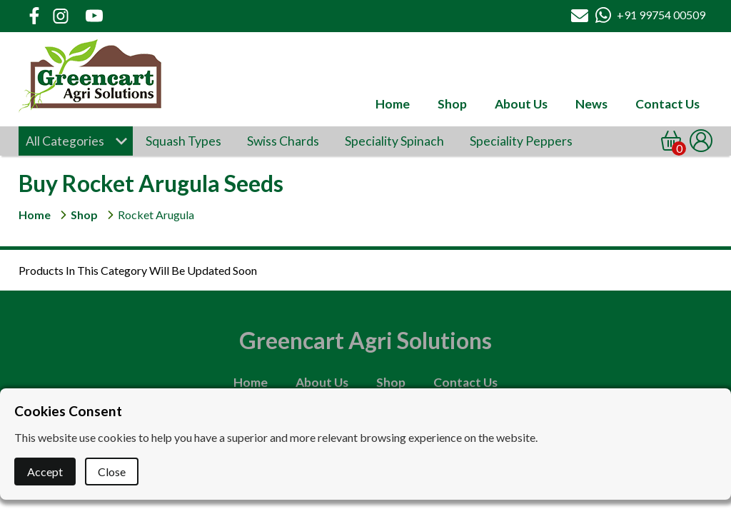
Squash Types (183, 140)
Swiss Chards (283, 140)
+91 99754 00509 (661, 14)
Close (112, 471)
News (591, 103)
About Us (521, 103)
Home (392, 103)
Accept (45, 471)
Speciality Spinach (394, 140)
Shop (452, 103)
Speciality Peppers (521, 140)
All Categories (65, 140)
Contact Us (667, 103)
